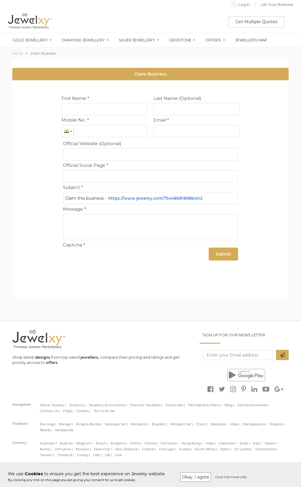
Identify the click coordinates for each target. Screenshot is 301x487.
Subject (73, 187)
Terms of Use (104, 411)
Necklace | (219, 424)
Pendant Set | (181, 424)
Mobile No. (75, 120)
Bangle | (66, 424)
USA (118, 455)
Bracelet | (159, 424)
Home (17, 53)
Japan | (271, 443)
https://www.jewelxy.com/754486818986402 (155, 198)
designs (42, 357)
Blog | (229, 405)
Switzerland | (266, 449)
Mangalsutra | (255, 424)
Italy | (257, 443)
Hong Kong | (192, 443)
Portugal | (167, 449)
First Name (75, 98)
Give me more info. (231, 477)
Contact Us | (50, 411)
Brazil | (102, 443)
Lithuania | (63, 449)
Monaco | (83, 449)
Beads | (46, 430)
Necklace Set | (116, 424)
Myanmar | (103, 449)
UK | (108, 455)
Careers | (83, 411)
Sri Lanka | (243, 449)
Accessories (64, 430)
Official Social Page (85, 165)
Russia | (185, 449)
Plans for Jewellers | (146, 405)
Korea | (45, 449)
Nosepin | (277, 424)
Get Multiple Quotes (256, 21)
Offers (213, 40)
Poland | (149, 449)
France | (151, 443)
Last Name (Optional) (177, 98)
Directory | (77, 405)
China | (136, 443)
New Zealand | (127, 449)
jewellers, (90, 357)
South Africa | (206, 449)
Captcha (74, 245)
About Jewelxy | (53, 405)
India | (210, 443)
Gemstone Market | (253, 405)
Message (74, 209)
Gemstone (180, 40)
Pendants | (140, 424)
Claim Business (43, 53)
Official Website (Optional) (92, 143)
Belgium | (84, 443)
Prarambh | (175, 405)
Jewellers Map (251, 40)
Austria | (66, 443)
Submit (223, 254)
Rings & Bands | (89, 424)
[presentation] (107, 260)
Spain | (226, 449)
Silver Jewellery (137, 40)
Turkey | (83, 455)
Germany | (169, 443)
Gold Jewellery (30, 40)
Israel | (245, 443)
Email (161, 120)
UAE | (97, 455)
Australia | (48, 443)
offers (52, 362)
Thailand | (65, 455)
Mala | (235, 424)
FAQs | (68, 411)
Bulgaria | (119, 443)
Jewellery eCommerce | (108, 405)
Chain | (202, 424)
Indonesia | (228, 443)
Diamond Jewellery (83, 40)
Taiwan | (47, 455)
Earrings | (48, 424)
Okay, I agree (195, 477)
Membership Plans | (205, 405)
